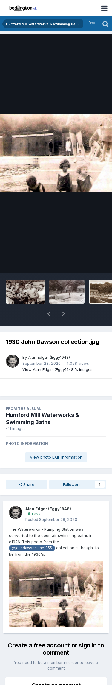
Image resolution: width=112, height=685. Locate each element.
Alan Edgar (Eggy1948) (49, 341)
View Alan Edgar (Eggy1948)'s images (57, 354)
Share (26, 469)
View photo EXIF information (56, 441)
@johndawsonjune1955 (32, 532)
